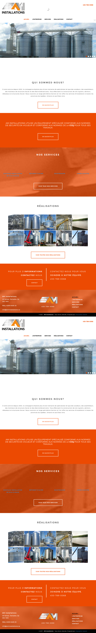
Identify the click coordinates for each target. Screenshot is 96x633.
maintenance (59, 173)
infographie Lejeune (81, 314)
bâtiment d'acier (36, 173)
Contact (34, 282)
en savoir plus (48, 105)
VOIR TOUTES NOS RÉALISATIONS (48, 255)
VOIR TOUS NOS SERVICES (48, 186)
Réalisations (77, 304)
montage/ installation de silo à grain (12, 175)
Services (75, 302)
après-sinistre (83, 173)
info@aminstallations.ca (11, 310)
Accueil (75, 297)
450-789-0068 (47, 306)
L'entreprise (77, 299)
